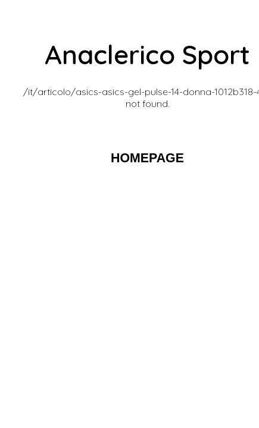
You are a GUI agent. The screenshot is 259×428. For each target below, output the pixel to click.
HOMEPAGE (147, 158)
